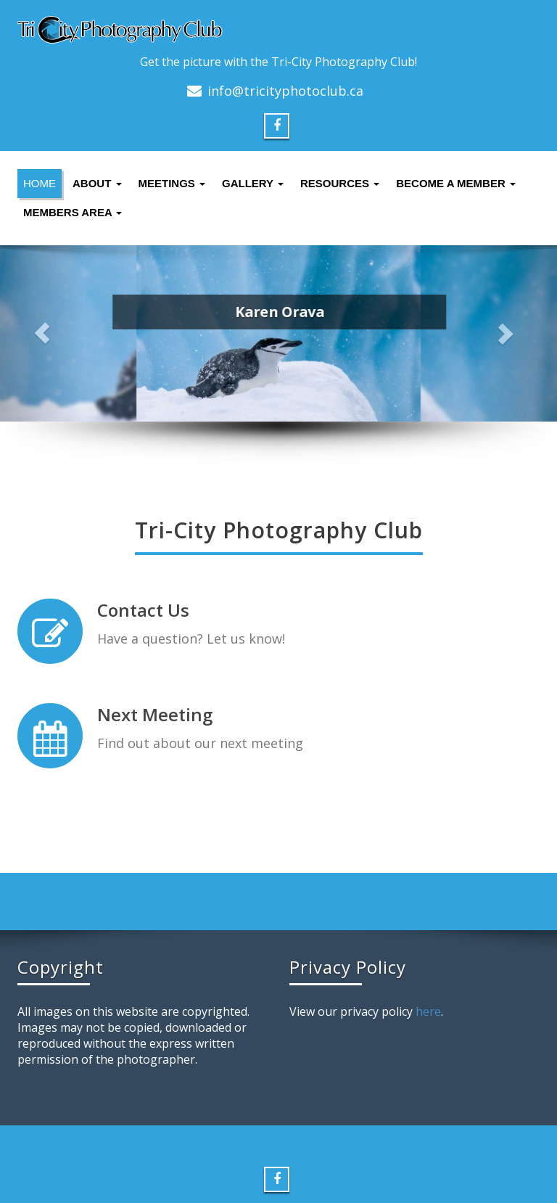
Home (39, 183)
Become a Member (456, 183)
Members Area (72, 212)
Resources (339, 183)
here (428, 1011)
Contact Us (143, 610)
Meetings (172, 183)
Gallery (253, 183)
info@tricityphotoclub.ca (285, 90)
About (97, 183)
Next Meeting (155, 713)
